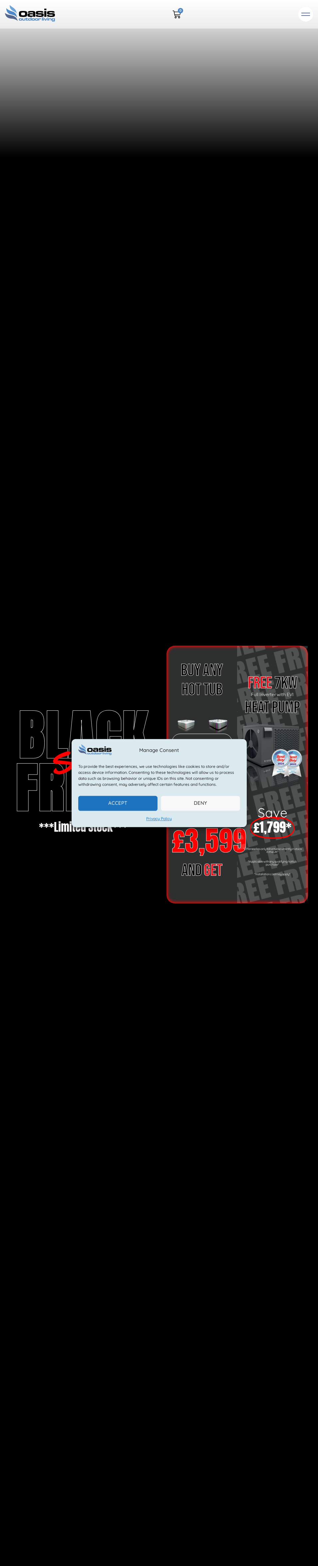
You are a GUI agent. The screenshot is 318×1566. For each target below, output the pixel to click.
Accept (117, 803)
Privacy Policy (159, 818)
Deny (200, 803)
